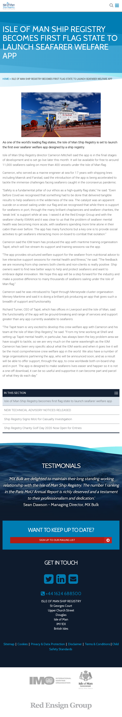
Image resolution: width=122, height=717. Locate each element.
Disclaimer (75, 644)
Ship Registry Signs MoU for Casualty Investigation (38, 419)
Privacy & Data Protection (48, 644)
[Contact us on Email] (73, 579)
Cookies (22, 644)
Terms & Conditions (97, 644)
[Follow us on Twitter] (49, 579)
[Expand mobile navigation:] (116, 5)
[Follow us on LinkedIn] (61, 579)
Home (7, 79)
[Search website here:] (111, 5)
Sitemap (8, 644)
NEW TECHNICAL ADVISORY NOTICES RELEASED (37, 410)
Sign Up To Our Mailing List (75, 540)
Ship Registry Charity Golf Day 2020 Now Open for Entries (43, 428)
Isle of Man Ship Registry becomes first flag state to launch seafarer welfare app (58, 401)
